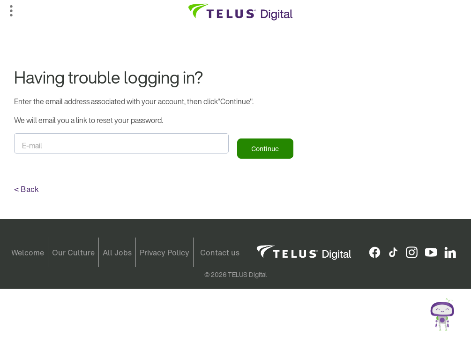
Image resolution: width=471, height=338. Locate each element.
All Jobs (117, 252)
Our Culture (73, 252)
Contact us (219, 252)
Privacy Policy (164, 252)
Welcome (27, 252)
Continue (265, 149)
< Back (26, 189)
